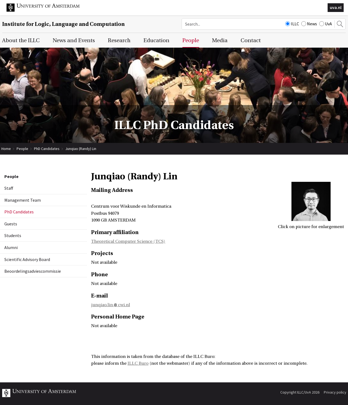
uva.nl (335, 7)
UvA (325, 23)
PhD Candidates (47, 148)
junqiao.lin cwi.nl (110, 304)
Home (6, 148)
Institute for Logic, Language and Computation (63, 24)
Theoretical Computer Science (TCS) (128, 241)
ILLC (292, 23)
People (22, 148)
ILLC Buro (138, 363)
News (309, 23)
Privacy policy (335, 392)
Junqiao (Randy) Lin (80, 148)
